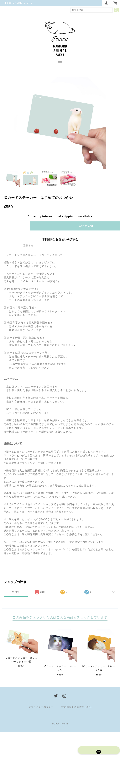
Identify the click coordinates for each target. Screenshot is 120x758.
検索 (116, 10)
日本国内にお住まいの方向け (60, 241)
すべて (15, 593)
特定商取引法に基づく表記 (76, 708)
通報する (28, 247)
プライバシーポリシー (41, 708)
